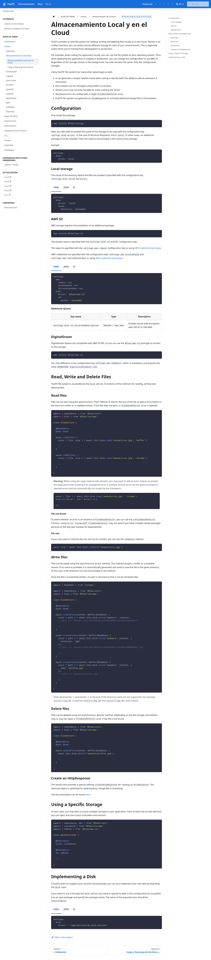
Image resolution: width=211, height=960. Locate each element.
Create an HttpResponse (180, 49)
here (87, 794)
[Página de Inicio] (53, 17)
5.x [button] (47, 4)
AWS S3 (174, 26)
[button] (20, 19)
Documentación (26, 4)
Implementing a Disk (176, 57)
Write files (175, 41)
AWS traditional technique (148, 248)
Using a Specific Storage (178, 53)
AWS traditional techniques (109, 258)
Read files (174, 37)
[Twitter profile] (160, 4)
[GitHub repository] (156, 4)
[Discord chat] (164, 4)
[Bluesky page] (172, 4)
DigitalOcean (176, 30)
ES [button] (179, 4)
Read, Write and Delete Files (179, 33)
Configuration (174, 18)
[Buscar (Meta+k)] (198, 4)
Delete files (175, 45)
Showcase (147, 4)
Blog (40, 4)
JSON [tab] (66, 187)
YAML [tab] (56, 187)
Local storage (176, 22)
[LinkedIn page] (168, 4)
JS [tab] (74, 187)
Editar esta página (62, 937)
